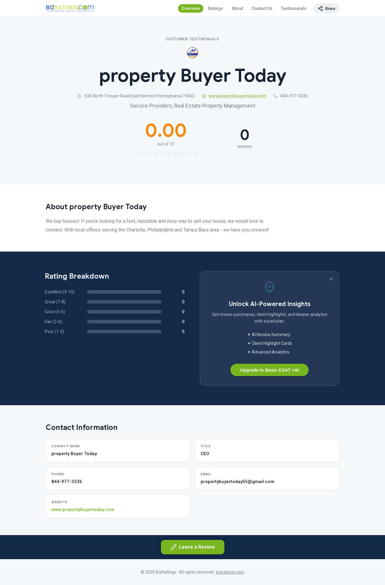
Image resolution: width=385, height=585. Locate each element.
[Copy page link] (326, 8)
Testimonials (293, 8)
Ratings (215, 8)
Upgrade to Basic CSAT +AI (269, 369)
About (237, 8)
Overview (191, 8)
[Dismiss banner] (331, 279)
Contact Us (262, 8)
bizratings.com (230, 572)
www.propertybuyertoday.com (234, 95)
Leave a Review (193, 547)
